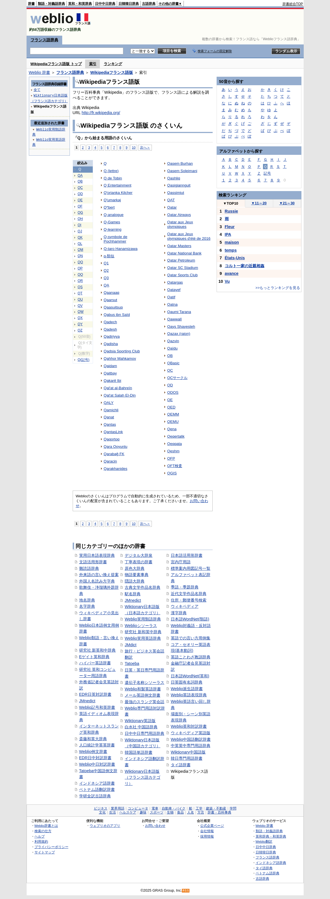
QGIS (172, 473)
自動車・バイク (174, 808)
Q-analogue (114, 215)
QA (80, 175)
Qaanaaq (111, 292)
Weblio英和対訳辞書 (189, 726)
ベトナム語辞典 (267, 873)
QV (80, 306)
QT (80, 293)
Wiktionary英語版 (140, 720)
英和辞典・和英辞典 (271, 836)
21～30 (287, 203)
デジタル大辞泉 (138, 555)
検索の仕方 (42, 831)
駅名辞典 (133, 594)
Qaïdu (172, 348)
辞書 (31, 3)
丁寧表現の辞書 (138, 562)
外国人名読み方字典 (97, 581)
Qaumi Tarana (179, 312)
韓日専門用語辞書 (186, 758)
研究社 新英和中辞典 (97, 650)
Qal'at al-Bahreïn (118, 388)
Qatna (172, 304)
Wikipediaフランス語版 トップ (56, 64)
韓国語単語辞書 (138, 752)
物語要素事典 (136, 574)
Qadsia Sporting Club (122, 351)
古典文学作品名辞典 (142, 587)
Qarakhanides (116, 468)
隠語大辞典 (134, 581)
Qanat (109, 417)
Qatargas (175, 282)
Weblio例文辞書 (93, 751)
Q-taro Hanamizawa (121, 249)
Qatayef (173, 290)
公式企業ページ (212, 825)
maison (232, 242)
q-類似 (109, 256)
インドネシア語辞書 (97, 783)
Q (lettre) (111, 171)
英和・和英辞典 (80, 3)
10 (133, 147)
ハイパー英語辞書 (95, 663)
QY (80, 324)
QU (80, 299)
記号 (267, 173)
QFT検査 (174, 466)
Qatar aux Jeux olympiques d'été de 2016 (188, 236)
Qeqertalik (175, 436)
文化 (102, 812)
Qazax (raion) (178, 333)
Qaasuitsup (113, 307)
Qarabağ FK (114, 454)
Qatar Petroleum (181, 260)
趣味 (143, 812)
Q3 (106, 278)
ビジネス (100, 808)
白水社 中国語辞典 (141, 727)
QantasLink (113, 432)
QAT (171, 200)
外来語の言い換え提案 (99, 574)
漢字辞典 (179, 613)
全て (37, 89)
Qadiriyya (112, 336)
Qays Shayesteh (181, 326)
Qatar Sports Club (182, 275)
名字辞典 (87, 606)
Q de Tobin (113, 178)
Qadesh (110, 329)
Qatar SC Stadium (182, 268)
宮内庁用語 (181, 562)
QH (80, 219)
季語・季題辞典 (185, 587)
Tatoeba (132, 663)
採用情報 (207, 836)
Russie (231, 211)
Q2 (106, 270)
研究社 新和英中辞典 (143, 632)
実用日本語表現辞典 (97, 555)
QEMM (173, 414)
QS (80, 287)
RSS (185, 890)
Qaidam (110, 366)
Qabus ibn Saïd (117, 314)
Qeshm (173, 451)
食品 (180, 812)
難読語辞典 (89, 568)
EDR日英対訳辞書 (95, 694)
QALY (109, 403)
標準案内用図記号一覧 (190, 568)
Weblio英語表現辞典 (189, 695)
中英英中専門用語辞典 (190, 745)
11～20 (259, 203)
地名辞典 (87, 600)
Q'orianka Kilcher (118, 192)
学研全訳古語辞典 (95, 796)
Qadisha (111, 344)
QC (80, 188)
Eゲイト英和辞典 (94, 656)
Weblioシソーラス (141, 625)
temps (231, 250)
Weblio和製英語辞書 (143, 689)
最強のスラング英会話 (144, 701)
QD (80, 194)
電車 (155, 808)
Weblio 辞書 (39, 72)
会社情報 (207, 831)
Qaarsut (110, 300)
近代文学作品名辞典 (188, 593)
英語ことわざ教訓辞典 (190, 657)
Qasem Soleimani (182, 171)
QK (80, 237)
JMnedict (87, 701)
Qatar (172, 207)
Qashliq (173, 178)
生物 (170, 812)
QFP (171, 458)
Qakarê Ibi (112, 380)
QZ (80, 330)
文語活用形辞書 (93, 562)
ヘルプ (39, 836)
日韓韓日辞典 (128, 3)
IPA (228, 234)
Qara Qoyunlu (116, 446)
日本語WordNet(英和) (190, 676)
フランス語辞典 (44, 40)
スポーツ (156, 812)
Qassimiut (175, 192)
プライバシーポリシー (51, 847)
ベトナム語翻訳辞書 (97, 789)
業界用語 (117, 808)
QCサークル (177, 378)
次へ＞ (145, 147)
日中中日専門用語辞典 (144, 733)
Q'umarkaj (112, 200)
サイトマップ (44, 852)
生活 (112, 812)
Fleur (230, 226)
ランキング (113, 64)
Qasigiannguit (178, 185)
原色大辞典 (134, 568)
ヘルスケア (127, 812)
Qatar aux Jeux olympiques (180, 224)
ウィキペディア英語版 (190, 733)
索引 (92, 64)
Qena (171, 429)
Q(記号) (84, 360)
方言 (200, 812)
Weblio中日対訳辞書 (97, 764)
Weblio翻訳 (264, 841)
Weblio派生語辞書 (187, 688)
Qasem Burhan (180, 163)
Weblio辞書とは (46, 825)
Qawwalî (174, 319)
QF (80, 206)
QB (80, 181)
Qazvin (173, 341)
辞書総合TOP (292, 4)
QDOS (172, 392)
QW (81, 312)
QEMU (172, 421)
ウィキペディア (185, 606)
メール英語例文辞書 (142, 695)
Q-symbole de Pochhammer (116, 239)
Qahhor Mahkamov (120, 358)
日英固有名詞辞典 (186, 682)
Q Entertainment (117, 185)
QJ (80, 231)
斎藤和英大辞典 (93, 739)
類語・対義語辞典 (51, 3)
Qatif (171, 297)
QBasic (173, 363)
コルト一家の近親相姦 (244, 266)
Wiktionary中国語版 (188, 752)
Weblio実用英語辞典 (143, 638)
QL (80, 244)
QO (80, 262)
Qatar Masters (179, 246)
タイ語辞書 (181, 765)
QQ (80, 275)
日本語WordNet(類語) (190, 619)
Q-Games (112, 222)
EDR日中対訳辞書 (95, 757)
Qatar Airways (179, 215)
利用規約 (41, 841)
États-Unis (235, 258)
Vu (227, 281)
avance (232, 273)
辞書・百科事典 (219, 812)
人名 (190, 812)
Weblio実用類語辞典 (143, 619)
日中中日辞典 (105, 3)
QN (80, 256)
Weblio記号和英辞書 (97, 707)
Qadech (110, 322)
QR (80, 281)
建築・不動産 (216, 808)
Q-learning (113, 229)
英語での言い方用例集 (190, 638)
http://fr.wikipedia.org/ (101, 112)
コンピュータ (138, 808)
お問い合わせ (155, 825)
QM (80, 250)
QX (80, 318)
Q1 (106, 263)
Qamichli (111, 410)
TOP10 (230, 203)
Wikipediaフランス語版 (111, 72)
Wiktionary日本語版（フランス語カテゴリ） (142, 777)
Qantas (110, 424)
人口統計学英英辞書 (97, 745)
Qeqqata (174, 444)
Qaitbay (110, 373)
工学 (199, 808)
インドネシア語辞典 (271, 862)
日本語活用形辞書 (186, 555)
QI (79, 225)
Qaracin (110, 461)
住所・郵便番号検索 (188, 600)
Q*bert (109, 207)
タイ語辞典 (264, 868)
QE (80, 200)
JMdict (131, 645)
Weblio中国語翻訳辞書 (191, 739)
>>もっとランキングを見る (277, 288)
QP (80, 268)
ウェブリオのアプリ (105, 825)
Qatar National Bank (184, 253)
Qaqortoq (112, 439)
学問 (233, 808)
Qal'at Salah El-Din (120, 395)
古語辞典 (149, 3)
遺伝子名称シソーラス (144, 682)
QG (80, 213)
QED (171, 407)
